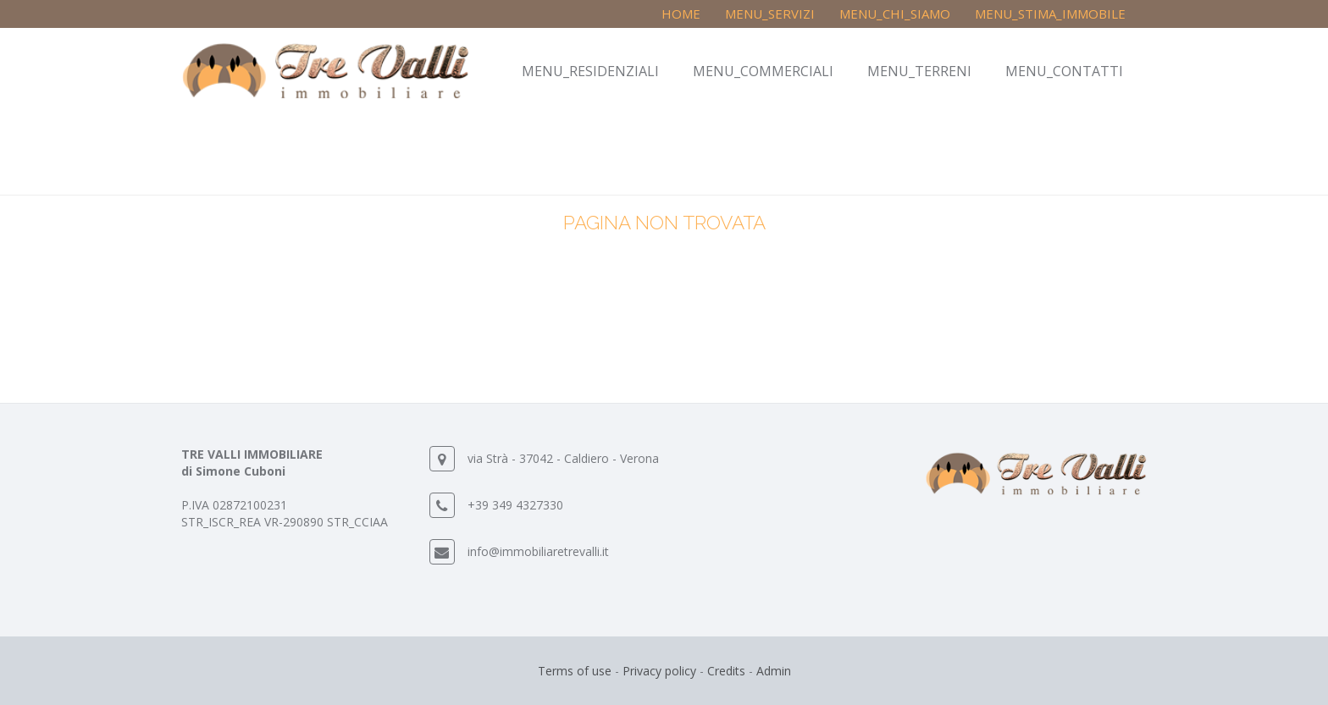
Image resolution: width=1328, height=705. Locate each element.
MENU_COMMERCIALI (763, 71)
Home (680, 13)
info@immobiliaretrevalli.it (538, 551)
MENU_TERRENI (919, 71)
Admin (773, 671)
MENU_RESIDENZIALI (590, 71)
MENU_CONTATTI (1064, 71)
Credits (726, 671)
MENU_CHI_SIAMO (894, 13)
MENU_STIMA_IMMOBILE (1050, 13)
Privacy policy (659, 671)
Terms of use (574, 671)
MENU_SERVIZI (770, 13)
